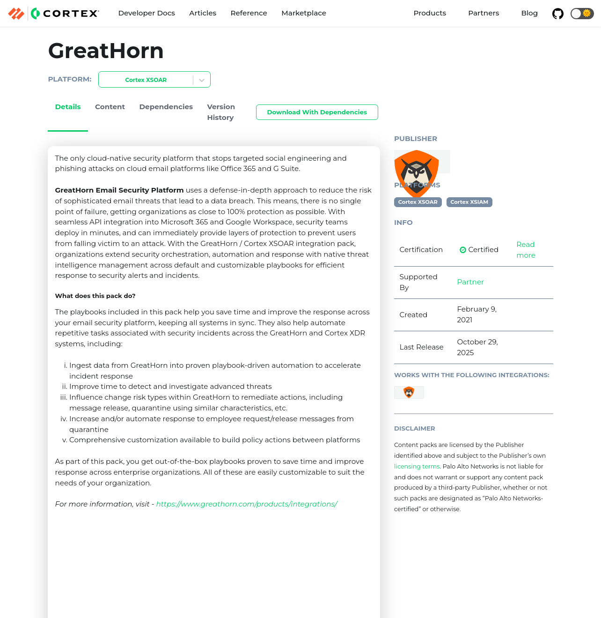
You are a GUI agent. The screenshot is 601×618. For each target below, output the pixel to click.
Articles (202, 12)
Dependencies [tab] (166, 106)
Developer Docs (146, 12)
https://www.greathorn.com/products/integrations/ (246, 503)
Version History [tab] (221, 112)
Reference (249, 12)
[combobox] (104, 80)
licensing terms (417, 466)
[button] (582, 13)
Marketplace (303, 12)
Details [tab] (68, 106)
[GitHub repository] (557, 13)
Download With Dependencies (317, 112)
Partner (470, 281)
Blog (529, 12)
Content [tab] (110, 106)
